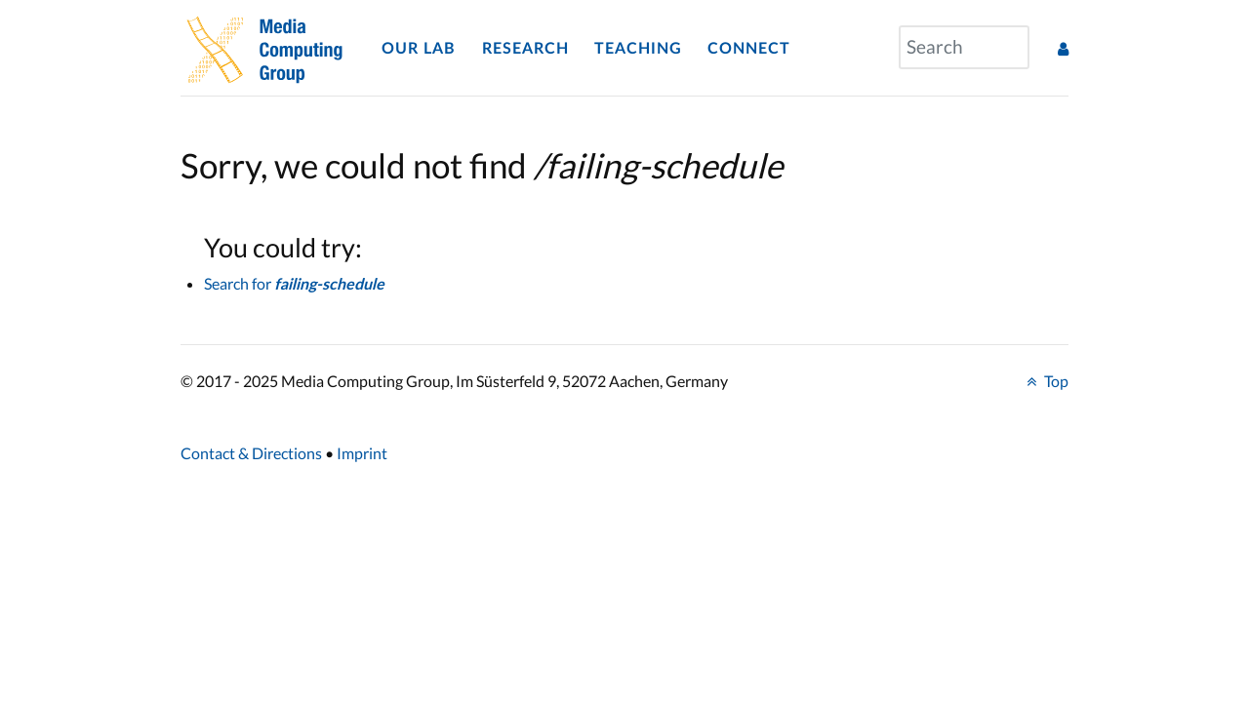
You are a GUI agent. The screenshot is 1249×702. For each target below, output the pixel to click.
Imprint (362, 453)
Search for (294, 283)
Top (1044, 380)
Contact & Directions (251, 453)
